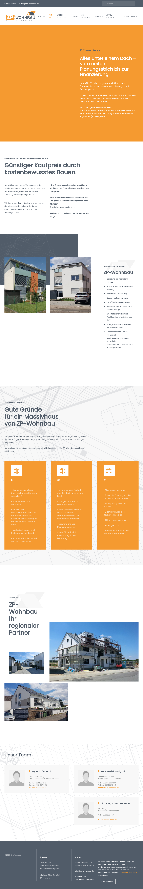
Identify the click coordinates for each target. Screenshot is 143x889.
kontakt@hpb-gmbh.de (107, 822)
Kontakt (135, 16)
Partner (126, 16)
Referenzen (99, 16)
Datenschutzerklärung (85, 879)
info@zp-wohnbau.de (37, 787)
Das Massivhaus (85, 16)
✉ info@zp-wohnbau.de (29, 3)
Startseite (42, 16)
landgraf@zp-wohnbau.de (108, 787)
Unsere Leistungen (61, 16)
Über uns (50, 16)
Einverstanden (107, 881)
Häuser (75, 16)
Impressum (80, 876)
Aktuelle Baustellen (110, 16)
